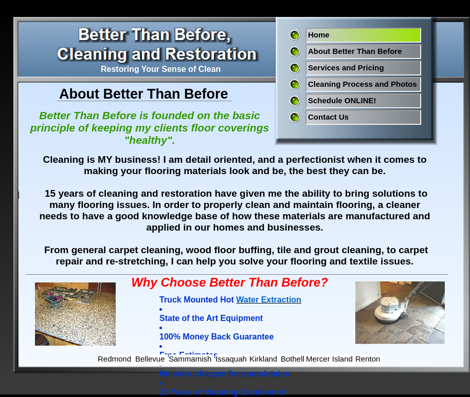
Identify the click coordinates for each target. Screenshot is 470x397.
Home (319, 34)
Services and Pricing (346, 67)
